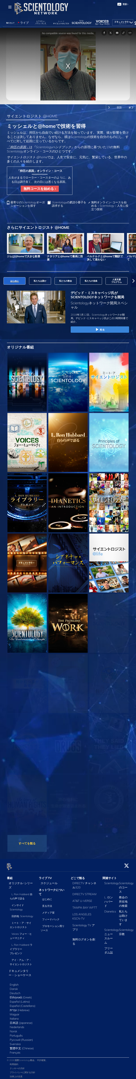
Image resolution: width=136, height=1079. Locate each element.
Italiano (14, 1016)
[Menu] (10, 7)
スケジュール (49, 881)
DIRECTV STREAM (84, 892)
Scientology (111, 881)
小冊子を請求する (69, 204)
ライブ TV (45, 876)
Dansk (14, 986)
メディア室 (48, 910)
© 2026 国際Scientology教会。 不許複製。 (27, 1058)
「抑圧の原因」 (18, 147)
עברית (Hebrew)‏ (20, 1008)
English (14, 982)
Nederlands (17, 1025)
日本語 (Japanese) (21, 1020)
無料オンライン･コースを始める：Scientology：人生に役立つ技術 (109, 206)
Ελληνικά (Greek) (21, 995)
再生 (100, 329)
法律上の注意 (16, 1074)
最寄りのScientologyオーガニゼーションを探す (27, 204)
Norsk (13, 1029)
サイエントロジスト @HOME (32, 116)
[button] (133, 281)
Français (15, 1050)
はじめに (47, 897)
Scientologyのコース (126, 885)
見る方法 (47, 904)
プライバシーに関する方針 (22, 1070)
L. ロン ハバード (108, 899)
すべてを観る (27, 843)
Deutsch (15, 991)
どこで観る (78, 876)
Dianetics (110, 909)
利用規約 (14, 1062)
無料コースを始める (40, 189)
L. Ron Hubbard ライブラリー (21, 947)
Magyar (14, 1012)
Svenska (15, 1042)
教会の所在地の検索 (123, 899)
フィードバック (51, 917)
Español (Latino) (20, 999)
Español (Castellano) (22, 1003)
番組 (10, 876)
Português (16, 1033)
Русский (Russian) (21, 1037)
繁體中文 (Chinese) (22, 1046)
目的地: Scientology (22, 914)
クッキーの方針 (17, 1066)
